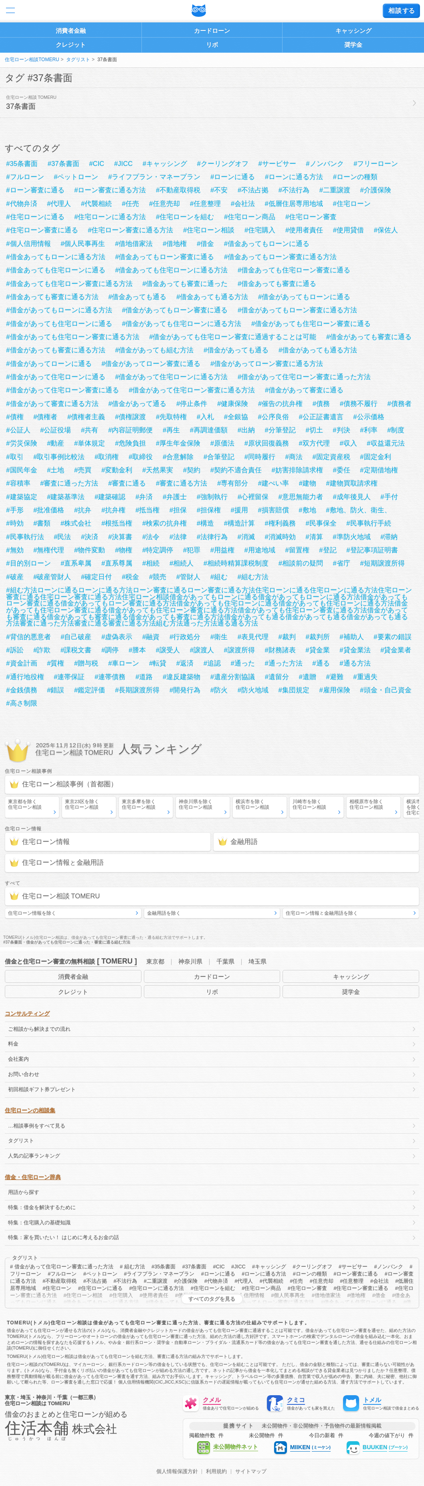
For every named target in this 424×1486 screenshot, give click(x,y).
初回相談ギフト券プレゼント (42, 1089)
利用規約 (216, 1471)
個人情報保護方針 (177, 1471)
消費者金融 (71, 30)
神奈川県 (190, 961)
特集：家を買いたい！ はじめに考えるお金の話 (63, 1237)
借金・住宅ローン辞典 (33, 1177)
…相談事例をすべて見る (36, 1126)
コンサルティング (27, 1013)
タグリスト (78, 59)
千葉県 (225, 961)
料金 (13, 1044)
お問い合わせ (23, 1074)
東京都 (155, 961)
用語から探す (23, 1192)
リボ (212, 44)
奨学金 (353, 44)
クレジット (71, 44)
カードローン (212, 30)
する (401, 10)
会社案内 (18, 1059)
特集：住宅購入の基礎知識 (39, 1223)
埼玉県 (257, 961)
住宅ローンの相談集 (30, 1110)
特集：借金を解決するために (42, 1207)
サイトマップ (251, 1471)
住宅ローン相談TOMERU (32, 59)
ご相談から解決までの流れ (39, 1029)
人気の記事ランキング (34, 1156)
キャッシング (353, 30)
